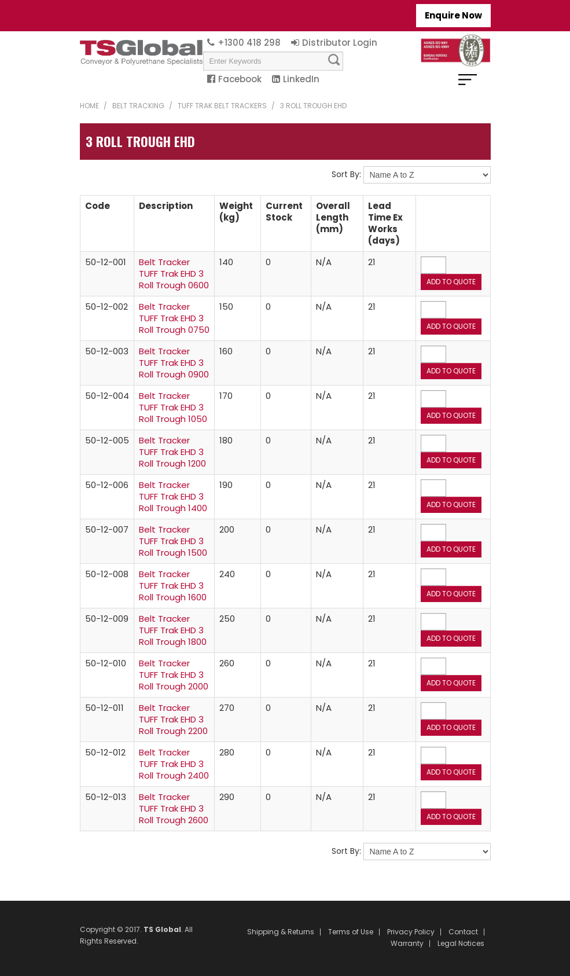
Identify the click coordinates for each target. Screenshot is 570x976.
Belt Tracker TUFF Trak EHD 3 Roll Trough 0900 (174, 362)
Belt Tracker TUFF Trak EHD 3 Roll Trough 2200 (173, 719)
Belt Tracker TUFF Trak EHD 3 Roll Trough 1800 (173, 630)
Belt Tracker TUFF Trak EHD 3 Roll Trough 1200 (172, 451)
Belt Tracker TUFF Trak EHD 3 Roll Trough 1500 (173, 541)
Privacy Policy (411, 932)
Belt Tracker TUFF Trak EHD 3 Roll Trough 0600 (174, 273)
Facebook (240, 79)
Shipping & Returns (280, 932)
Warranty (407, 943)
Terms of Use (350, 932)
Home (89, 106)
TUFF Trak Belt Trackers (222, 106)
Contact (463, 932)
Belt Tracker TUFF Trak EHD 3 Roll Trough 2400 (174, 763)
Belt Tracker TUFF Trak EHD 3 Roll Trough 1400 (173, 496)
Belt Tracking (138, 106)
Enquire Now (453, 15)
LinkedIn (301, 79)
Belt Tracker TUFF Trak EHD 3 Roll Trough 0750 (174, 318)
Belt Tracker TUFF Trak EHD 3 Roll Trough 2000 (173, 674)
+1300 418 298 (249, 42)
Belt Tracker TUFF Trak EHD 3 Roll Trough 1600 (173, 585)
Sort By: (346, 174)
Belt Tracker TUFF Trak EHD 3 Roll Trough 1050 (173, 407)
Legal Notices (460, 943)
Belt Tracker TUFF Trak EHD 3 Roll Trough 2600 (173, 808)
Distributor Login (339, 42)
